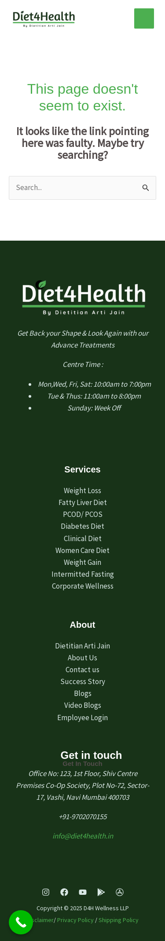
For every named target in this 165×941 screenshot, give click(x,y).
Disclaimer (40, 920)
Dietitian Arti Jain (82, 646)
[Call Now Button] (21, 922)
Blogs (83, 693)
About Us (82, 658)
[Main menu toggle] (144, 18)
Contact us (82, 669)
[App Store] (120, 892)
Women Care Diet (82, 550)
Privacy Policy (75, 920)
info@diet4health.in (82, 836)
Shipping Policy (119, 920)
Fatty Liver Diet (83, 502)
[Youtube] (83, 892)
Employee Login (82, 717)
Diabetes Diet (82, 526)
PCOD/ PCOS (83, 514)
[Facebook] (64, 892)
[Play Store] (101, 892)
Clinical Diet (83, 538)
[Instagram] (46, 892)
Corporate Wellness (83, 586)
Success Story (82, 681)
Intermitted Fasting (82, 574)
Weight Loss (82, 490)
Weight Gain (82, 562)
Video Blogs (82, 705)
